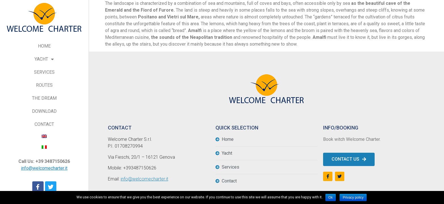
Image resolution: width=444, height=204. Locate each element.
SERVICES (44, 72)
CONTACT (44, 124)
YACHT (44, 59)
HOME (44, 46)
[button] (349, 159)
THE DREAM (44, 98)
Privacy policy (353, 197)
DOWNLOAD (44, 111)
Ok (330, 197)
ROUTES (44, 85)
